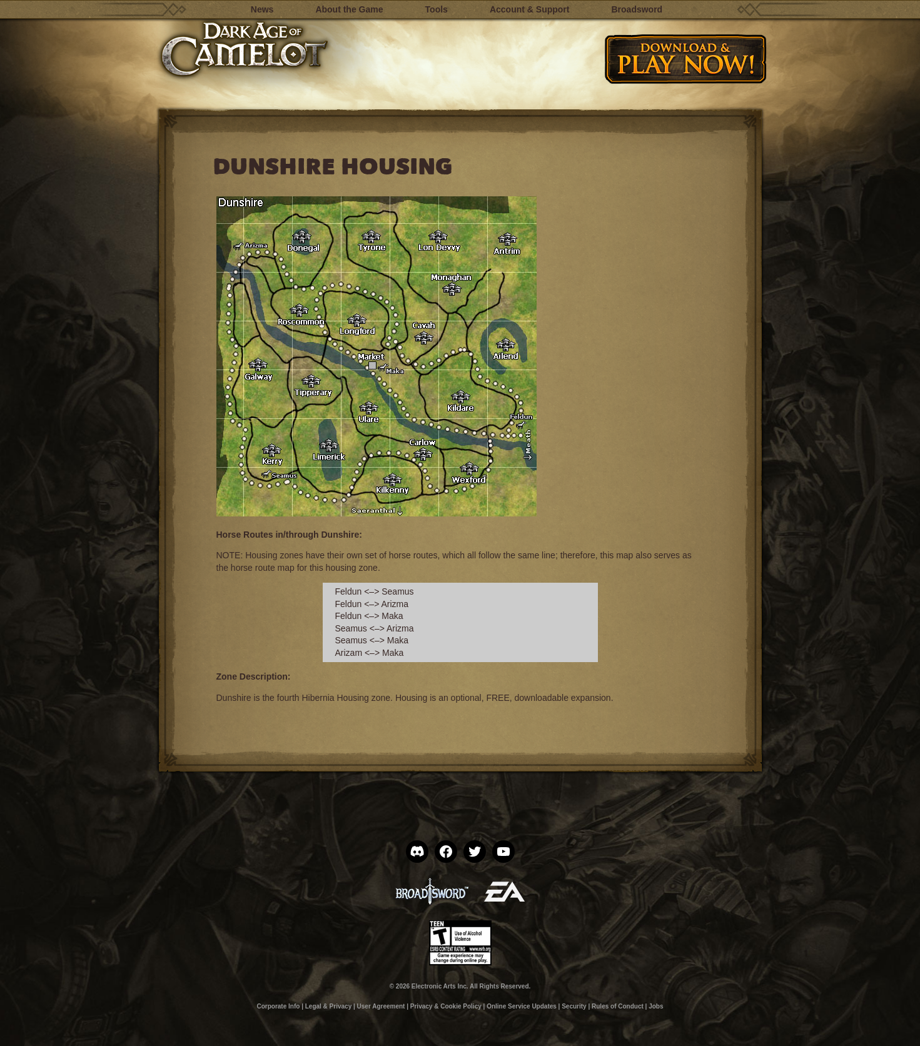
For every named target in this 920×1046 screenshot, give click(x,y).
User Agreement (381, 1006)
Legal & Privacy (328, 1006)
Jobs (656, 1006)
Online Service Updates (522, 1006)
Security (574, 1006)
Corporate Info (278, 1006)
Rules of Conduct (618, 1006)
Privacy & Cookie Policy (446, 1006)
